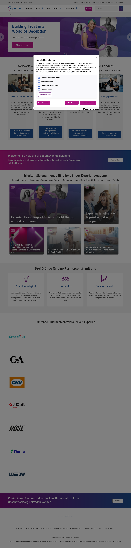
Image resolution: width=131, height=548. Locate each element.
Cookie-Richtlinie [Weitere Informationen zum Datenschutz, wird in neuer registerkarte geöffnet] (68, 73)
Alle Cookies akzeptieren (88, 102)
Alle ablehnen (72, 102)
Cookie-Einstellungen (45, 94)
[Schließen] (96, 57)
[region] (66, 82)
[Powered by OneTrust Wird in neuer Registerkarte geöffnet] (90, 109)
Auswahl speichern (43, 102)
